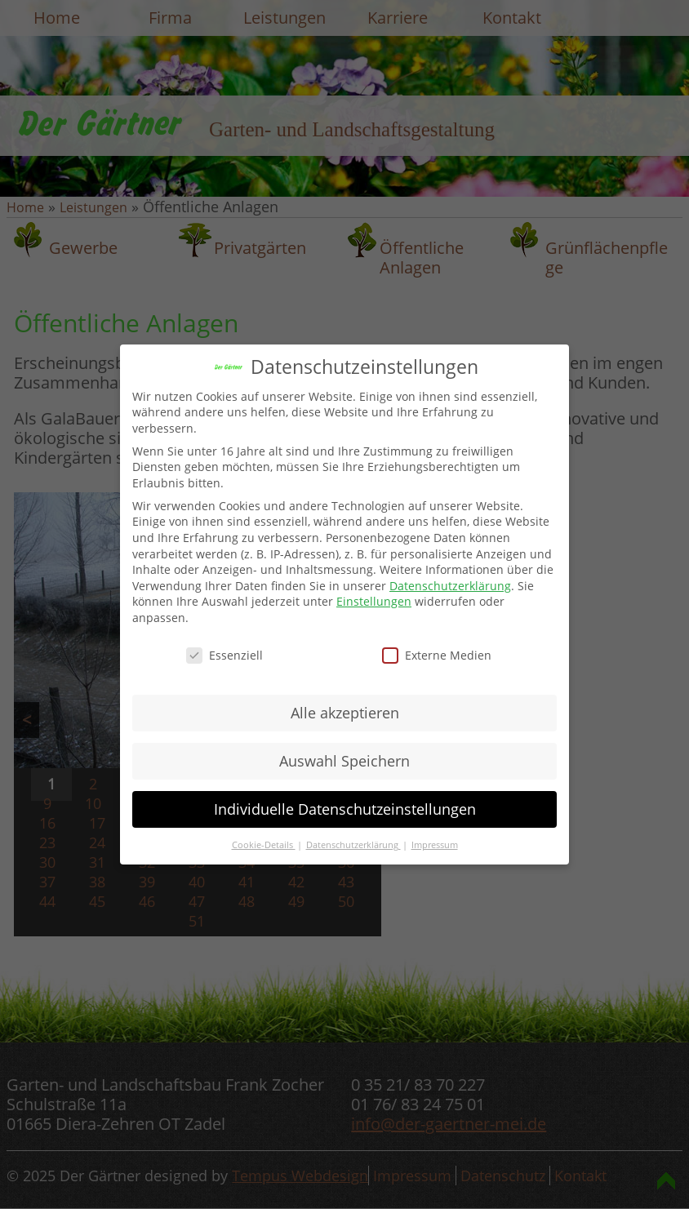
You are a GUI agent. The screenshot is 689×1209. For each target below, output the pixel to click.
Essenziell (224, 655)
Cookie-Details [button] (264, 844)
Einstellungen (373, 601)
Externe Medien (436, 655)
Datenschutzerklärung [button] (353, 844)
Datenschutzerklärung (450, 585)
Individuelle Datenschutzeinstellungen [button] (345, 809)
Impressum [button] (434, 844)
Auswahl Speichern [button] (344, 761)
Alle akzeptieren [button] (345, 712)
